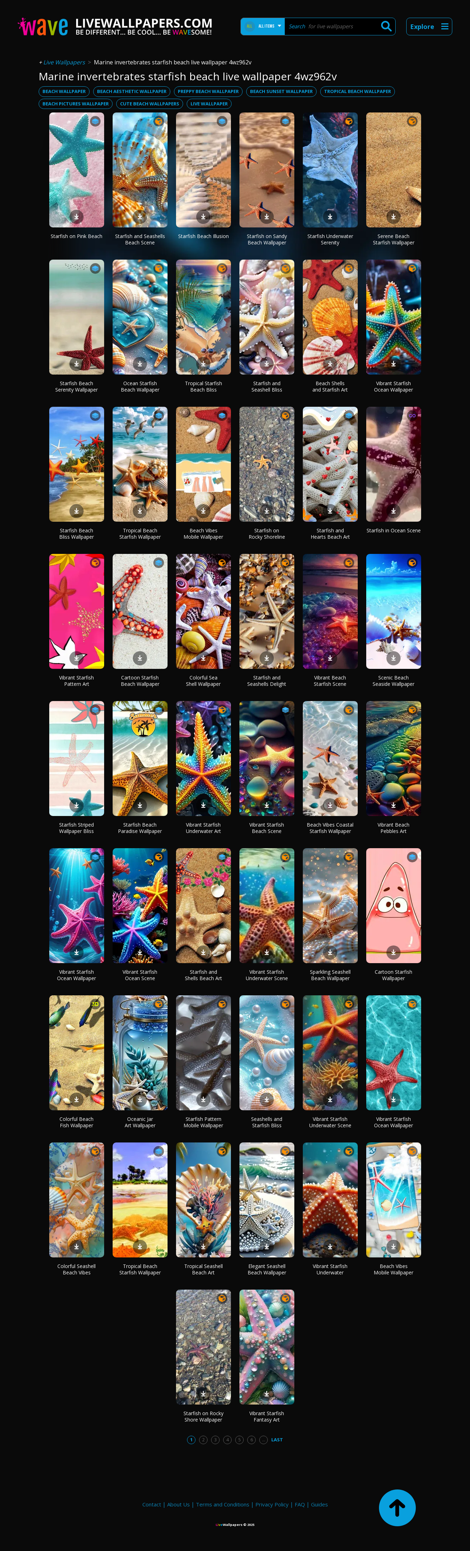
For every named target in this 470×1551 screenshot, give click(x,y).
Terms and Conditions (222, 1504)
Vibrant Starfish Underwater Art (203, 827)
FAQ (300, 1504)
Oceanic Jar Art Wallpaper (140, 1122)
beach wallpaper (64, 91)
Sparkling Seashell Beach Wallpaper (330, 975)
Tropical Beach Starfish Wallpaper (140, 533)
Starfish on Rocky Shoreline (267, 533)
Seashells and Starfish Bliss (266, 1122)
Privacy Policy (272, 1504)
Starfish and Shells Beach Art (203, 975)
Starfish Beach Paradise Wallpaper (140, 827)
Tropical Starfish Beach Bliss (203, 386)
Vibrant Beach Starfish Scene (330, 680)
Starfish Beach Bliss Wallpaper (76, 533)
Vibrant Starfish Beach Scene (266, 827)
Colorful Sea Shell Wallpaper (203, 680)
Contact (151, 1504)
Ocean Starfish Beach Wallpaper (140, 386)
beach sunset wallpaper (281, 91)
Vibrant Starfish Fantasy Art (266, 1416)
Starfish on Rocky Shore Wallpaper (203, 1416)
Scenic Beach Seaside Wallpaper (393, 680)
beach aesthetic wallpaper (131, 91)
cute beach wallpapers (149, 103)
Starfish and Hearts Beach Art (330, 533)
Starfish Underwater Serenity (330, 239)
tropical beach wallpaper (357, 91)
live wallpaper (209, 103)
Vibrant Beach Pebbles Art (393, 827)
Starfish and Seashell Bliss (266, 386)
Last (277, 1439)
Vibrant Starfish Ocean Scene (140, 975)
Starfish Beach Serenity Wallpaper (76, 386)
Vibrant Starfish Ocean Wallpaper (393, 386)
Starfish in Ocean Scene (394, 530)
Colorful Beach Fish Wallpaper (77, 1122)
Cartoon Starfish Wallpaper (393, 975)
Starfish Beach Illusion (203, 236)
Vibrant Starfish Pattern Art (76, 680)
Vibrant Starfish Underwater (330, 1269)
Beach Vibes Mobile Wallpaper (203, 533)
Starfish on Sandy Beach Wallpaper (267, 239)
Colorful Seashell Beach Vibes (76, 1269)
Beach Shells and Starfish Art (330, 386)
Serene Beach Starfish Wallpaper (393, 239)
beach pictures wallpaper (76, 103)
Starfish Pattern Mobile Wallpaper (203, 1122)
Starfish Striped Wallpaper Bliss (76, 827)
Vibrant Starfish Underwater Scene (267, 975)
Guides (319, 1504)
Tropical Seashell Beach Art (203, 1269)
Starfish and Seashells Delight (266, 680)
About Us (178, 1504)
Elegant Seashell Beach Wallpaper (267, 1269)
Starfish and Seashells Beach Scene (140, 239)
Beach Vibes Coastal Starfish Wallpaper (330, 827)
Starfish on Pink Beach (76, 236)
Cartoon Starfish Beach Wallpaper (140, 680)
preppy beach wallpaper (208, 91)
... (263, 1439)
